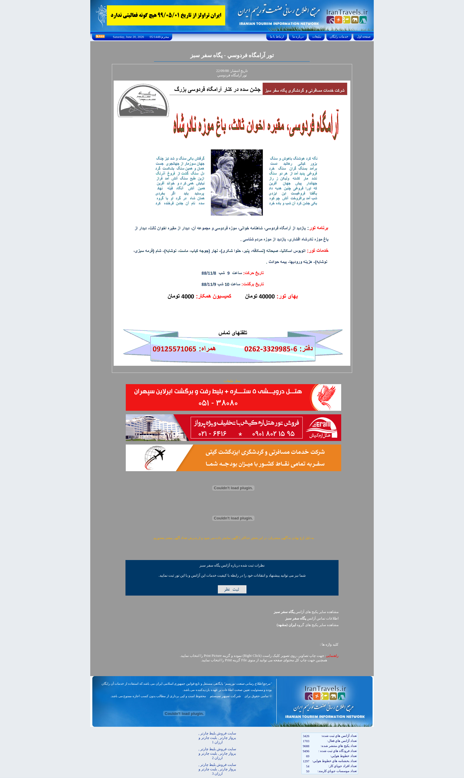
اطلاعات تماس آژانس (312, 618)
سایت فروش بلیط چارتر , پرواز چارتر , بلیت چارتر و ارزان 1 (217, 737)
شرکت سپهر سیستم (225, 696)
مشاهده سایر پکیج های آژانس (306, 612)
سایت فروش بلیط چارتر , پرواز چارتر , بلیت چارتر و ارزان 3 (217, 769)
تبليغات (316, 36)
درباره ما (297, 36)
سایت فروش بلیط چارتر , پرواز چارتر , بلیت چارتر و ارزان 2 (217, 753)
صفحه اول (363, 36)
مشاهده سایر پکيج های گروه (308, 625)
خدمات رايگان (339, 36)
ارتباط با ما (277, 36)
